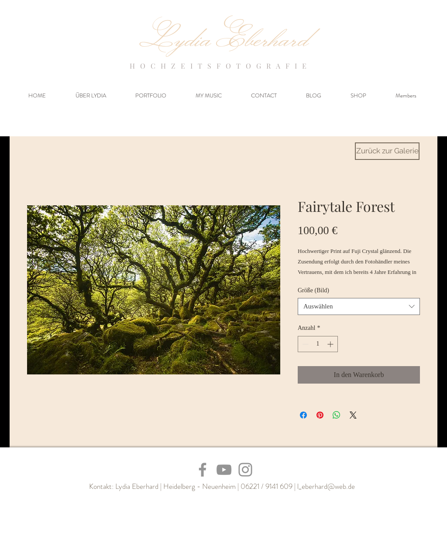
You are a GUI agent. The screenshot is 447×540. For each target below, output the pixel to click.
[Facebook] (202, 469)
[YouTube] (224, 469)
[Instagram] (245, 469)
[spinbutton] (318, 344)
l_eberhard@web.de (326, 486)
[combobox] (359, 306)
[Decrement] (304, 344)
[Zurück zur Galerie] (387, 151)
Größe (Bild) (313, 290)
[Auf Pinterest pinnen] (320, 415)
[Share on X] (353, 415)
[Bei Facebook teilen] (303, 415)
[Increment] (331, 344)
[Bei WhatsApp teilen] (336, 415)
